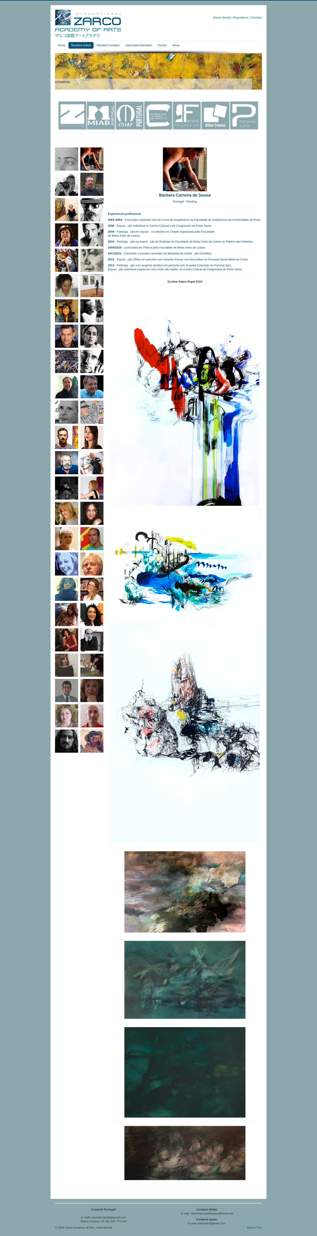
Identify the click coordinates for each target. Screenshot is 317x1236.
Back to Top (254, 1227)
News (176, 45)
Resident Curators (108, 45)
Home (61, 45)
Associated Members (138, 45)
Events (162, 45)
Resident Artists (81, 45)
